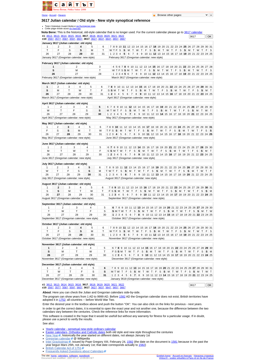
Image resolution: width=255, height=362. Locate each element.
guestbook (84, 355)
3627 (94, 38)
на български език (85, 26)
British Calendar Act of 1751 (63, 348)
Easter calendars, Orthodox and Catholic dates (75, 332)
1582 (122, 296)
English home (164, 355)
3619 (100, 35)
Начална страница (204, 355)
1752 (62, 299)
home (54, 355)
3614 (64, 35)
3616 (78, 35)
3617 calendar (193, 32)
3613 (56, 35)
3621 (114, 35)
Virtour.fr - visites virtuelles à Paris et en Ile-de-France (186, 358)
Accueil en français (182, 355)
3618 (92, 35)
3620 (107, 35)
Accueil (52, 15)
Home (45, 15)
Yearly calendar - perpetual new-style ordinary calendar (81, 329)
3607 (79, 38)
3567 (51, 38)
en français (74, 28)
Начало (62, 15)
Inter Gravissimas (57, 341)
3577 (58, 38)
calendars (63, 355)
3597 (72, 38)
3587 (65, 38)
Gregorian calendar (58, 338)
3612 (49, 35)
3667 (123, 38)
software (73, 355)
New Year (52, 335)
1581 (174, 341)
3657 (115, 38)
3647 (108, 38)
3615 (71, 35)
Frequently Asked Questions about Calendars (75, 351)
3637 (101, 38)
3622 (121, 35)
